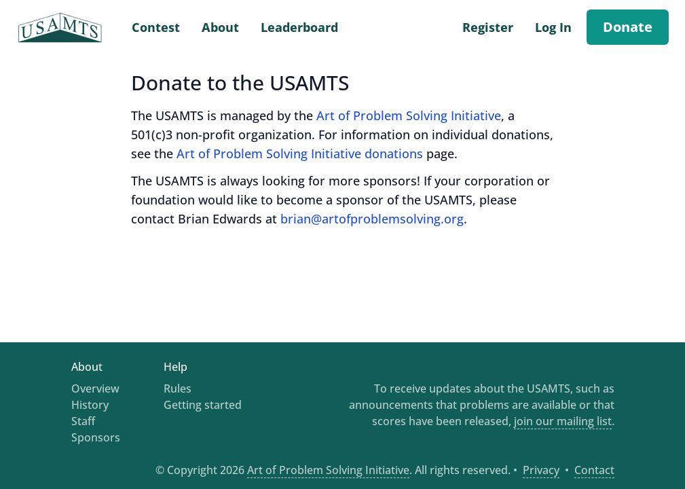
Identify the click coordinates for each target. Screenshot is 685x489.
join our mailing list (563, 421)
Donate (627, 27)
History (90, 404)
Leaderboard (299, 27)
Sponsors (95, 437)
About (220, 27)
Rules (177, 388)
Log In (553, 27)
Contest (156, 27)
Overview (95, 388)
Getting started (203, 404)
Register (487, 27)
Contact (594, 470)
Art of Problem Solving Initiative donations (300, 153)
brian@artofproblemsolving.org (372, 219)
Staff (83, 421)
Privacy (541, 470)
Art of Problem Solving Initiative (408, 115)
